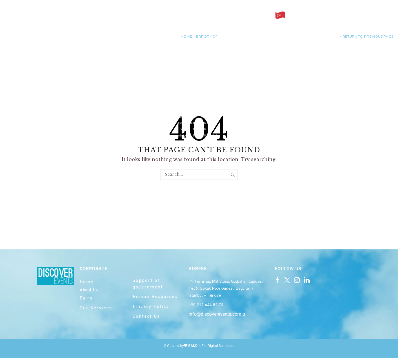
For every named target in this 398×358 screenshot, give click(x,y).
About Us (144, 14)
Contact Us (253, 14)
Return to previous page (368, 36)
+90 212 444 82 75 (206, 305)
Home (118, 14)
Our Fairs (176, 14)
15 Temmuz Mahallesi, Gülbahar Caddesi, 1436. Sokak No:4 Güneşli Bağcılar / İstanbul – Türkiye (226, 289)
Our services (213, 14)
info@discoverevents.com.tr (217, 314)
